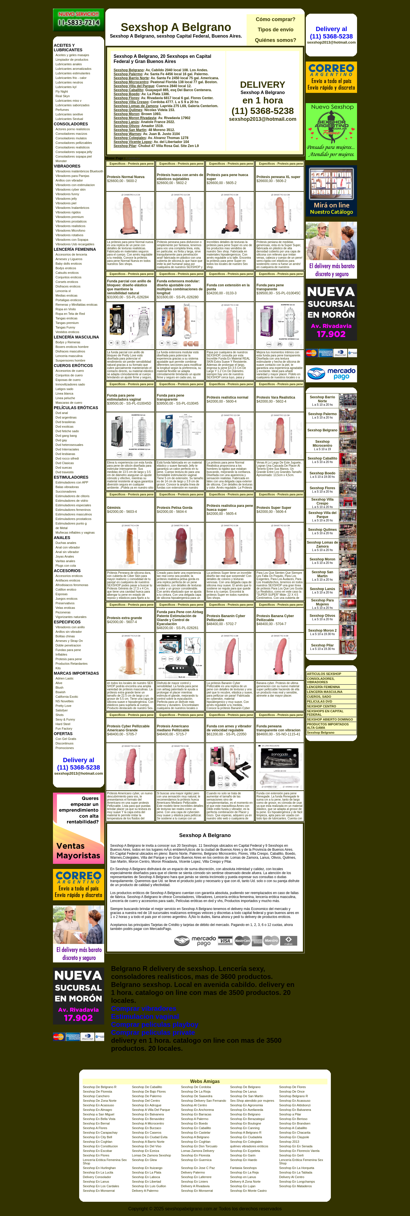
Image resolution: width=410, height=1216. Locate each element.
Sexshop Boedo (127, 94)
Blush (59, 687)
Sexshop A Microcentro (148, 1123)
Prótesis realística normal (227, 397)
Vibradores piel (66, 203)
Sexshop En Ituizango (147, 1168)
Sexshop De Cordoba (196, 1087)
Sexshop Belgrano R (293, 1096)
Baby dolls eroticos (69, 263)
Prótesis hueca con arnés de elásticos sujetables (180, 177)
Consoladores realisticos (73, 147)
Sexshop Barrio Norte (131, 78)
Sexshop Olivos (126, 126)
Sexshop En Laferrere (196, 1177)
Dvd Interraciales (67, 449)
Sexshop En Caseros (146, 1132)
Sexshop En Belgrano (245, 1114)
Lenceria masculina (69, 356)
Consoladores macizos (71, 133)
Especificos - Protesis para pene (131, 163)
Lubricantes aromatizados (73, 68)
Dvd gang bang (66, 435)
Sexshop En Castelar (195, 1132)
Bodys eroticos (66, 268)
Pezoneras (63, 612)
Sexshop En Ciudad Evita (149, 1137)
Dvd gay (61, 440)
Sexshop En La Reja (244, 1172)
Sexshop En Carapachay (100, 1132)
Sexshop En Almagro (97, 1109)
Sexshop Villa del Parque (134, 86)
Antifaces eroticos (68, 580)
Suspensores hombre (70, 360)
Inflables (61, 654)
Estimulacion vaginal (145, 1016)
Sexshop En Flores (96, 1155)
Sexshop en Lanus (243, 1177)
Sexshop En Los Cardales (101, 1186)
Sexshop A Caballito (293, 1128)
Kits (58, 668)
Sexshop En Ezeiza (145, 1150)
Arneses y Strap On (69, 640)
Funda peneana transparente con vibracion (278, 728)
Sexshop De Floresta (97, 1091)
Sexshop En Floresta (195, 1155)
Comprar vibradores (143, 1008)
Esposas (61, 594)
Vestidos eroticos (67, 332)
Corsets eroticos (67, 281)
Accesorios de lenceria (71, 254)
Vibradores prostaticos (71, 221)
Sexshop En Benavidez (148, 1119)
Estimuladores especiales (73, 505)
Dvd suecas (64, 467)
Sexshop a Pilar (290, 1114)
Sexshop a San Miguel (98, 1114)
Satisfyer (62, 710)
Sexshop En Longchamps (297, 1181)
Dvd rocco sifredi (67, 458)
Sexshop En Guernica (196, 1160)
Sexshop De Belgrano (245, 1087)
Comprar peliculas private (153, 1032)
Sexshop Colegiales (130, 138)
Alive (59, 683)
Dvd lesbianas (65, 454)
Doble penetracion (68, 645)
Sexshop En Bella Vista (99, 1119)
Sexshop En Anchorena (197, 1109)
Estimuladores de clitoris (72, 496)
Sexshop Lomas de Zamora (136, 106)
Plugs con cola (66, 565)
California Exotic (67, 696)
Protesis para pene (69, 659)
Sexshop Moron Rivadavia (135, 118)
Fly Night (62, 91)
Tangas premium (67, 323)
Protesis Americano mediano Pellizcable (173, 728)
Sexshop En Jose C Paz (198, 1168)
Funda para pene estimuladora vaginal (124, 397)
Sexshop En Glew (144, 1160)
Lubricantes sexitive (69, 114)
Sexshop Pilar (125, 146)
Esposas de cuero (68, 379)
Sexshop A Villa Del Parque (151, 1109)
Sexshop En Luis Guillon (149, 1186)
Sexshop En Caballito (196, 1128)
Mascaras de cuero (69, 402)
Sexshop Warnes (127, 134)
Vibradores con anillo (70, 627)
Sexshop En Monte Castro (248, 1190)
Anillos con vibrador (69, 180)
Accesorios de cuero (70, 370)
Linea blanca (64, 393)
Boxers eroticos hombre (72, 346)
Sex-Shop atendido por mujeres (252, 1100)
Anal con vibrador (68, 547)
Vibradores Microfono (70, 230)
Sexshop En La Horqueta (296, 1168)
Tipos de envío (276, 29)
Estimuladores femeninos (73, 509)
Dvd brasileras (65, 422)
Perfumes (62, 109)
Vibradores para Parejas (72, 175)
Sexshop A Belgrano (176, 27)
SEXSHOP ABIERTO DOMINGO (330, 719)
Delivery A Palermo (145, 1190)
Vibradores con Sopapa (72, 239)
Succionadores (66, 491)
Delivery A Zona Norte (245, 1181)
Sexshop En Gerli (291, 1155)
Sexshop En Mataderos (295, 1186)
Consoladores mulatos (71, 138)
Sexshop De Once (292, 1091)
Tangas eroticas (66, 318)
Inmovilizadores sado (70, 384)
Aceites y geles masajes (72, 55)
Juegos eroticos (66, 598)
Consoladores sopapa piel (74, 156)
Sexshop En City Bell (97, 1137)
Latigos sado (64, 389)
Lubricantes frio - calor (71, 77)
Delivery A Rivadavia (195, 1186)
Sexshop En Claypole (294, 1137)
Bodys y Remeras (68, 342)
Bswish (60, 692)
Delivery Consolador (97, 1177)
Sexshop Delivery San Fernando (203, 1100)
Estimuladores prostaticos (73, 519)
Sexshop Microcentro (131, 82)
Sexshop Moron (126, 114)
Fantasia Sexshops (243, 1168)
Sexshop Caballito (128, 90)
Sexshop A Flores (95, 1128)
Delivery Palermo (193, 1172)
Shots (59, 715)
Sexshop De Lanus (243, 1091)
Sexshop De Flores (292, 1087)
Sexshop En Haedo (243, 1160)
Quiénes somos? (275, 40)
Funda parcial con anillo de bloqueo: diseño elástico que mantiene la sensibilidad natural (129, 287)
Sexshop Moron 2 (322, 631)
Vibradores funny (67, 194)
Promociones (65, 748)
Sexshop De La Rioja (195, 1091)
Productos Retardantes (72, 663)
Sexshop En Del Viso (146, 1146)
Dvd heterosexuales (69, 444)
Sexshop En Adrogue (146, 1105)
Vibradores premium (70, 217)
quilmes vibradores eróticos (249, 1146)
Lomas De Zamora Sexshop (151, 1155)
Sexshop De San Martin (246, 1096)
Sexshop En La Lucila (98, 1172)
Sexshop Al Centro (194, 1105)
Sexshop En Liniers (194, 1181)
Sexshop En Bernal (96, 1123)
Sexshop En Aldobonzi (295, 1105)
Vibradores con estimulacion (75, 185)
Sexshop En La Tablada (295, 1172)
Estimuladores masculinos (74, 514)
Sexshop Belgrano (129, 70)
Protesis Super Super (274, 508)
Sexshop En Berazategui (247, 1119)
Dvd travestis (65, 472)
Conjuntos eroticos (68, 277)
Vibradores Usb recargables (75, 244)
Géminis (113, 508)
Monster (61, 161)
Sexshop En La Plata (146, 1172)
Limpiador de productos (72, 59)
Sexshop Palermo (128, 74)
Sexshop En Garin (242, 1155)
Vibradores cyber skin (71, 189)
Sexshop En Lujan (242, 1186)
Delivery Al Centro (291, 1177)
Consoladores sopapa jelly (74, 152)
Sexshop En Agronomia (246, 1105)
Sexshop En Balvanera (295, 1109)
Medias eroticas (66, 295)
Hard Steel (63, 724)
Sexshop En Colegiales (246, 1141)
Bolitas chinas (65, 636)
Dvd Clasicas (65, 463)
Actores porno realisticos (73, 129)
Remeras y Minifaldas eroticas (76, 304)
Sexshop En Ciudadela (246, 1137)
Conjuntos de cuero (69, 375)
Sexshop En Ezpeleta (245, 1150)
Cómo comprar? (275, 19)
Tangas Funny (65, 327)
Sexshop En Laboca (146, 1177)
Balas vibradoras (67, 487)
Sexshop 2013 (289, 1141)
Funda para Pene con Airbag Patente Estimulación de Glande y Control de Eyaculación (180, 618)
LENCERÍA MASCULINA (325, 691)
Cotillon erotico (66, 589)
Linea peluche (65, 398)
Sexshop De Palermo (146, 1096)
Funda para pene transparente (270, 287)
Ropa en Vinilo (66, 309)
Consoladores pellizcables (74, 142)
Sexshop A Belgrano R (245, 1132)
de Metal (61, 528)
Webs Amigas (205, 1081)
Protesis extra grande (124, 618)
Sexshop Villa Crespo (131, 102)
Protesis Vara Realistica (276, 397)
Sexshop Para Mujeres (322, 602)
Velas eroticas (65, 607)
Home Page (114, 158)
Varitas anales (65, 561)
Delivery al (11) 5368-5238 (78, 763)
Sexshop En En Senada (296, 1146)
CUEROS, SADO (319, 696)
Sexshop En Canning (244, 1128)
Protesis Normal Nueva (125, 177)
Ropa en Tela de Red (70, 313)
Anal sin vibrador (67, 552)
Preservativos (65, 603)
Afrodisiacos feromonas (72, 585)
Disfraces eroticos (68, 286)
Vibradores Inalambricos (72, 207)
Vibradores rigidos (68, 212)
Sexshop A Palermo (194, 1119)
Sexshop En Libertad (146, 1181)
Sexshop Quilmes (128, 110)
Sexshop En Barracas (196, 1114)
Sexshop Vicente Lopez (133, 142)
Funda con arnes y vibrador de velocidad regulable (229, 728)
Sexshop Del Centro (146, 1100)
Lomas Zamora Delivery (197, 1150)
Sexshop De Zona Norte (99, 1100)
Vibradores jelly (66, 198)
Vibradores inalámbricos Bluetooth (79, 171)
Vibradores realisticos (70, 226)
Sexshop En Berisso (293, 1119)
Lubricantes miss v (68, 100)
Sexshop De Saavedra (196, 1096)
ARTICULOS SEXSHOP (324, 674)
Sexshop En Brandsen (294, 1123)
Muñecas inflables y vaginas (75, 532)
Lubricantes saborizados (72, 105)
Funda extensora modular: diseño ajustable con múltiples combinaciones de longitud (180, 287)
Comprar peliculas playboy (154, 1024)
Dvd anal (62, 413)
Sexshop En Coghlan (97, 1141)
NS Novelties (65, 701)
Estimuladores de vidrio (72, 500)
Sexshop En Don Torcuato (199, 1146)
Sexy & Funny (65, 719)
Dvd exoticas (64, 426)
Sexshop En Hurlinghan (99, 1168)
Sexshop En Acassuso (294, 1100)
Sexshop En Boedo (194, 1123)
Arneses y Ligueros (69, 259)
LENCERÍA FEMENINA (323, 687)
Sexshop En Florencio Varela (299, 1150)
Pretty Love (63, 705)
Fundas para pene (68, 650)
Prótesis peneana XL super (278, 177)
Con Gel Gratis (66, 738)
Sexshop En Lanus (96, 1181)
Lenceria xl (63, 291)
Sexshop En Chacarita (294, 1132)
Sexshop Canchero (96, 1096)
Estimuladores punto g (71, 523)
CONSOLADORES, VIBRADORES (321, 680)
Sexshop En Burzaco (146, 1128)
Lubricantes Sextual (69, 119)
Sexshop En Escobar (97, 1150)
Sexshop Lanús (126, 122)
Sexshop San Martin (130, 130)
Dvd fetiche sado (67, 431)
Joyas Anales (65, 556)
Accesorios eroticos (69, 576)
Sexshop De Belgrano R (99, 1087)
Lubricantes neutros (69, 82)
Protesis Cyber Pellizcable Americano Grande (128, 728)
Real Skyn (63, 96)
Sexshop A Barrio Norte (148, 1141)
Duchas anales (66, 542)
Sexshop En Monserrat (99, 1190)
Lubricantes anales (69, 64)
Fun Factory (64, 728)
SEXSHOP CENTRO (321, 706)
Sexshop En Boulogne (245, 1123)
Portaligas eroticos (68, 300)
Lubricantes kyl (66, 87)
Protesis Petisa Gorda (174, 508)
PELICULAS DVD (319, 701)
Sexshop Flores (126, 98)
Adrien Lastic (65, 678)
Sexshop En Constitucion (100, 1146)
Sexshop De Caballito (147, 1087)
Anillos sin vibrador (69, 631)
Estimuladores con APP (72, 482)
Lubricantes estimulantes (73, 73)
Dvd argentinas (66, 417)
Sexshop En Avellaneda (246, 1109)
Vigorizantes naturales (71, 617)
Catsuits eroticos (67, 272)
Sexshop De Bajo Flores (149, 1091)
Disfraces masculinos (70, 351)
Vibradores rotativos (69, 235)
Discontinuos (64, 743)
